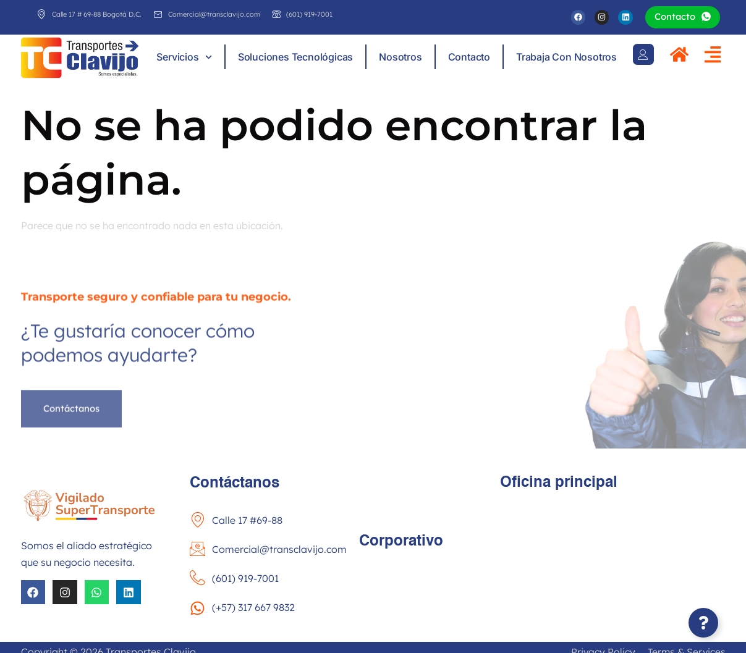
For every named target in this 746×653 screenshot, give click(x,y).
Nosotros (400, 57)
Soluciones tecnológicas (295, 57)
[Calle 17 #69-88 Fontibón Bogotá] (613, 558)
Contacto (469, 57)
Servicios (183, 57)
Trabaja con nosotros (566, 57)
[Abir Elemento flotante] (703, 623)
